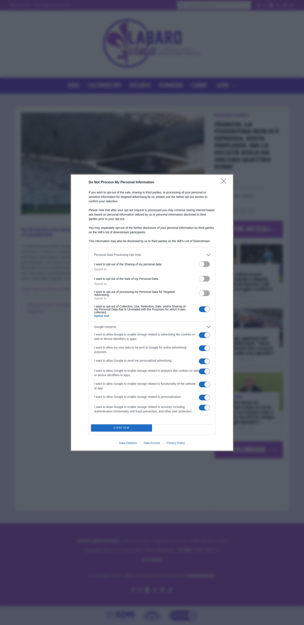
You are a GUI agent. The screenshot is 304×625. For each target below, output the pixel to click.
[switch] (204, 264)
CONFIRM (121, 427)
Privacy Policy (176, 443)
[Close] (225, 182)
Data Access (152, 443)
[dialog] (152, 312)
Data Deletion (128, 443)
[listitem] (152, 255)
